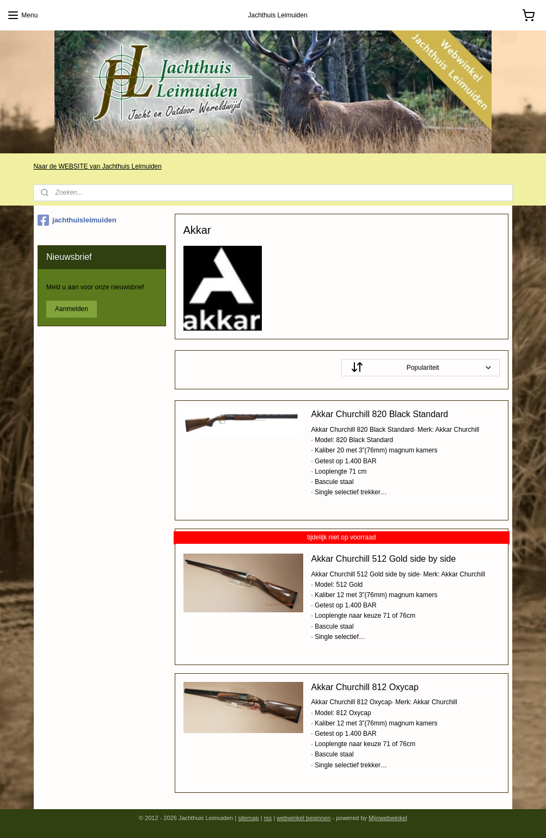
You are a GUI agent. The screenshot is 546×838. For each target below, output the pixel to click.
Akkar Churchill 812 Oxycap (364, 687)
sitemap (248, 818)
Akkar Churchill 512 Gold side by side (383, 558)
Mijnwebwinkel (388, 818)
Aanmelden (71, 309)
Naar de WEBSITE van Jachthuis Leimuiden (97, 166)
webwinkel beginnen (303, 818)
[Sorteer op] (420, 367)
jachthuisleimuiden (77, 220)
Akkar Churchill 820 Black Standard (379, 414)
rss (268, 818)
